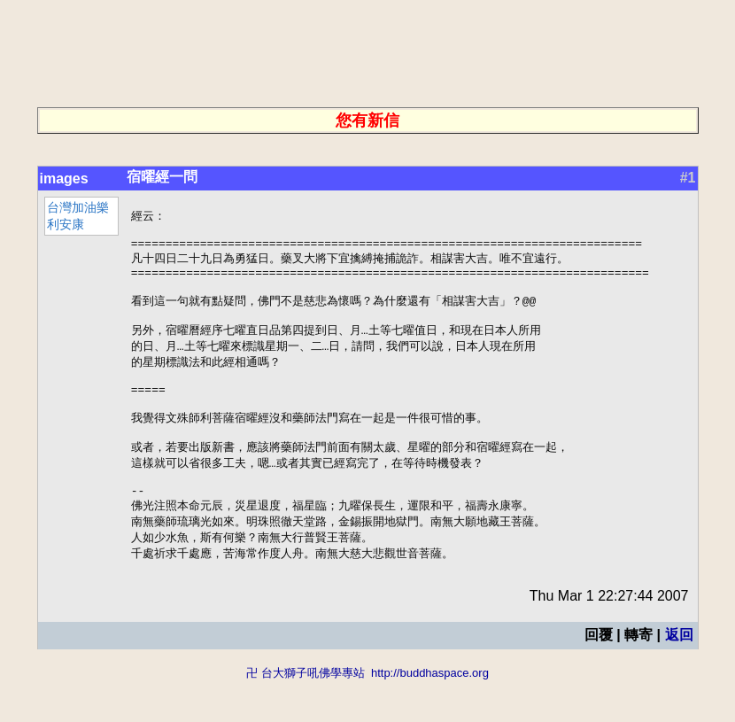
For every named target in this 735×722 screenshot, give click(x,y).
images (64, 178)
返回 (679, 675)
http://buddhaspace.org (430, 713)
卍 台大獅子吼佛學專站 (305, 713)
